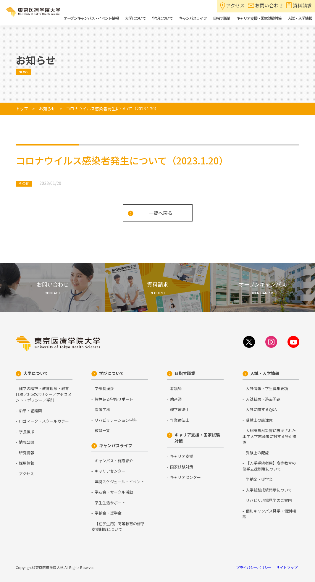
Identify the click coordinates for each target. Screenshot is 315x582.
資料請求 (302, 5)
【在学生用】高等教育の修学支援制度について (118, 526)
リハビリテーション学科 (116, 420)
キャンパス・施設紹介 (114, 460)
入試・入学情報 (264, 373)
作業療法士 (179, 420)
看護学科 (102, 409)
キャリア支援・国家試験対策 (197, 438)
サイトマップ (287, 567)
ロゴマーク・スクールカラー (44, 421)
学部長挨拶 (104, 388)
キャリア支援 (181, 456)
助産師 (176, 399)
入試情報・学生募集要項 (267, 388)
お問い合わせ (269, 5)
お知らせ (47, 108)
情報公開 (26, 442)
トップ (22, 108)
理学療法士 (179, 409)
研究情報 (26, 452)
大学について (35, 373)
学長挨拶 (26, 431)
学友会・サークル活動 (114, 492)
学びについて (111, 373)
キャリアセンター (110, 471)
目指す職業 (185, 373)
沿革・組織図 (30, 410)
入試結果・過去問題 (263, 399)
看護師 (176, 388)
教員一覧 (102, 430)
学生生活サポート (110, 502)
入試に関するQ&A (261, 409)
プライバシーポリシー (254, 567)
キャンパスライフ (115, 445)
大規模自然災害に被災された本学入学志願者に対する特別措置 (269, 436)
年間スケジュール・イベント (119, 481)
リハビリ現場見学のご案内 (269, 500)
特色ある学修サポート (114, 399)
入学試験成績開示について (269, 490)
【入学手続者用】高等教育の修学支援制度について (269, 466)
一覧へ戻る (160, 212)
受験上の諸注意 (259, 420)
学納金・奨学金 (108, 513)
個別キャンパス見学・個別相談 (269, 514)
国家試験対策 (181, 467)
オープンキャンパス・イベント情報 (91, 18)
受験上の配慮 (257, 452)
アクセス (235, 5)
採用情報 (26, 463)
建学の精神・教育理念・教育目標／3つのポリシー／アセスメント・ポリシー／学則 (44, 394)
